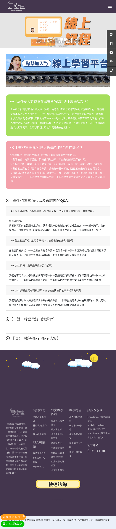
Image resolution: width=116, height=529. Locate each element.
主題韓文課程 (57, 453)
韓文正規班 (56, 435)
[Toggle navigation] (110, 6)
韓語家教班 (56, 448)
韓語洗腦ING (39, 458)
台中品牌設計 (58, 500)
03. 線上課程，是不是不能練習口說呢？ (32, 265)
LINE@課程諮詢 (12, 524)
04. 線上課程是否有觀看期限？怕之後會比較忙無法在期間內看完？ (47, 290)
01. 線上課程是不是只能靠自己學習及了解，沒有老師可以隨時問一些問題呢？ (53, 211)
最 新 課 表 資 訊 (12, 517)
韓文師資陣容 (39, 439)
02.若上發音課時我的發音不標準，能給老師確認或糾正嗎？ (43, 240)
